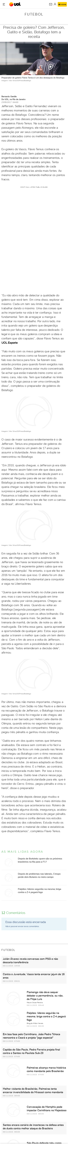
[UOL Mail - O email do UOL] (50, 4)
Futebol (34, 14)
